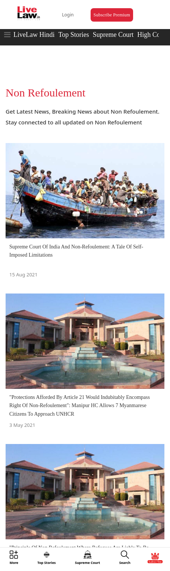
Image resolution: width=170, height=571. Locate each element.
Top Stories (73, 34)
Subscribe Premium (112, 15)
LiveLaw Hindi (33, 34)
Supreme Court (113, 34)
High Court (152, 34)
